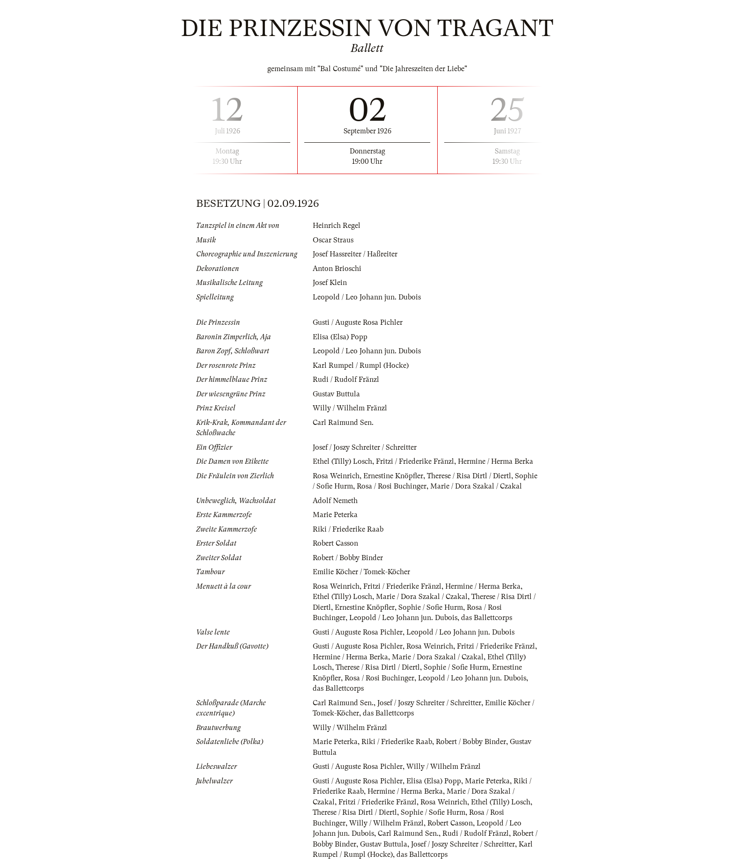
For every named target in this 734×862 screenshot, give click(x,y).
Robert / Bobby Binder (348, 558)
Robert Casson (335, 543)
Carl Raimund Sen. (343, 422)
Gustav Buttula (336, 394)
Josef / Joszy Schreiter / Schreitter (365, 447)
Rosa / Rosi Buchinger (391, 486)
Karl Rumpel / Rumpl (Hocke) (361, 365)
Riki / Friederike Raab (348, 529)
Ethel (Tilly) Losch (342, 461)
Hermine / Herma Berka (495, 461)
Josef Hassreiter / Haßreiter (355, 254)
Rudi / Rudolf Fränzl (346, 379)
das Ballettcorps (486, 618)
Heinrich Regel (336, 225)
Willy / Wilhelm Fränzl (350, 408)
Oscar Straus (333, 240)
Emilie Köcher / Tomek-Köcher (361, 572)
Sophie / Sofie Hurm (430, 607)
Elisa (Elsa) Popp (340, 337)
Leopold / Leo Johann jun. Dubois (367, 297)
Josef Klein (330, 282)
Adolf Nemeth (335, 501)
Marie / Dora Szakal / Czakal (476, 486)
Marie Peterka (335, 515)
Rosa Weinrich (336, 476)
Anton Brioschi (337, 268)
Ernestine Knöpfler (393, 476)
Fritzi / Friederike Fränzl (415, 461)
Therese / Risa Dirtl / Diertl (469, 476)
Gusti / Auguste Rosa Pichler (358, 322)
